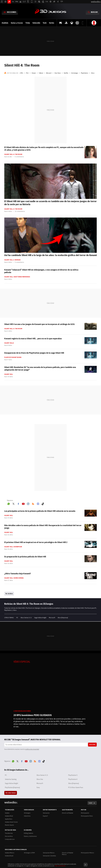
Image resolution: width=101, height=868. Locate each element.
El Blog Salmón (28, 833)
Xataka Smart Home (11, 822)
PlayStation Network (12, 357)
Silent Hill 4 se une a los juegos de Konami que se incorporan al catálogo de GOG (39, 324)
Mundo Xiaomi (9, 825)
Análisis (5, 23)
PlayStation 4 (72, 779)
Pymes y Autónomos (30, 836)
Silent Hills (9, 343)
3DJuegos (50, 11)
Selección (36, 23)
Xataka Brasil (9, 856)
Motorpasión (85, 813)
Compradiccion (10, 839)
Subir (90, 803)
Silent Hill (8, 374)
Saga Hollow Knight (40, 618)
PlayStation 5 (72, 775)
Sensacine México (48, 853)
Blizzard (48, 73)
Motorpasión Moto (87, 816)
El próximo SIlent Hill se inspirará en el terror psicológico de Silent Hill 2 (35, 542)
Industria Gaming (11, 779)
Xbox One (40, 779)
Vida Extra (27, 816)
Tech (44, 23)
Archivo (10, 594)
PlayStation (84, 73)
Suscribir (92, 744)
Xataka (7, 813)
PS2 (27, 73)
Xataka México (9, 853)
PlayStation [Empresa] (12, 787)
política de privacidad (32, 749)
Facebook (18, 503)
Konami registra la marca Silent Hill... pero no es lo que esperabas (33, 338)
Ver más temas (10, 793)
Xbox (92, 73)
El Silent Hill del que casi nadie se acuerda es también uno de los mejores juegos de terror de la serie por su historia (50, 203)
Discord (38, 503)
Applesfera (8, 819)
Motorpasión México (87, 853)
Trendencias (9, 833)
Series (51, 23)
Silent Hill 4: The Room (13, 154)
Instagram (28, 503)
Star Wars (57, 73)
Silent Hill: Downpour (13, 547)
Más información (60, 866)
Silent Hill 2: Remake (12, 260)
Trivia (27, 23)
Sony (38, 787)
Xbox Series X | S (26, 618)
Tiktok (42, 503)
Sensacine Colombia (49, 856)
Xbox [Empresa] (63, 618)
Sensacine (46, 813)
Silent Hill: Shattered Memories (17, 277)
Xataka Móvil (9, 816)
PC (17, 618)
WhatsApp (8, 503)
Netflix (66, 73)
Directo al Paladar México (67, 853)
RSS (33, 503)
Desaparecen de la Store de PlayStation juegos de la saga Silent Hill (34, 353)
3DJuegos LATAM (29, 853)
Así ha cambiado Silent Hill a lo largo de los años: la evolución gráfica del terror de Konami (50, 255)
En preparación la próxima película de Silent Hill (25, 556)
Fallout (41, 73)
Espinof (45, 816)
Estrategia (74, 73)
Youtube (23, 503)
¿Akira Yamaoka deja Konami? (17, 573)
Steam (34, 73)
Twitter (13, 503)
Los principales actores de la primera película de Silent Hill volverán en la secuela (39, 511)
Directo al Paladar (67, 813)
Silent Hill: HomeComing (14, 578)
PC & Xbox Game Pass (75, 787)
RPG (21, 73)
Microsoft (52, 618)
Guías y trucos (17, 23)
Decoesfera (9, 836)
